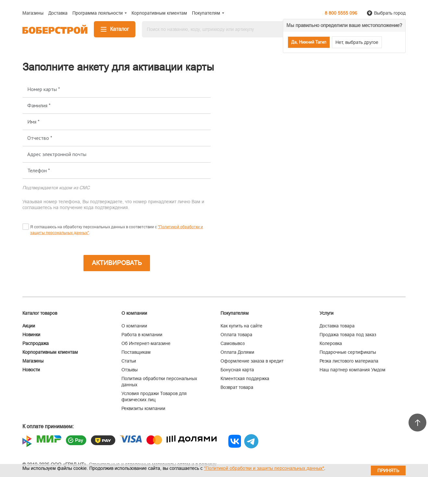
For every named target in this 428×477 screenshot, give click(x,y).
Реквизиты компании (143, 408)
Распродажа (35, 343)
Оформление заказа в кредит (251, 361)
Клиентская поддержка (244, 378)
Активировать (117, 262)
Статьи (128, 361)
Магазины (33, 361)
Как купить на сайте (241, 325)
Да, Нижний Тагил (308, 42)
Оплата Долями (237, 352)
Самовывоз (232, 343)
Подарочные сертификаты (348, 352)
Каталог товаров (39, 313)
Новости (31, 369)
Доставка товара (337, 325)
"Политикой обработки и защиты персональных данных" (264, 468)
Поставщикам (136, 352)
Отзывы (129, 369)
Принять (388, 470)
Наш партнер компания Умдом (352, 369)
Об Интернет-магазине (145, 343)
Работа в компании (141, 334)
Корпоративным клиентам (50, 352)
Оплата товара (236, 334)
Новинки (31, 334)
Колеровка (331, 343)
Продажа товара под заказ (348, 334)
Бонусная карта (237, 369)
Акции (28, 325)
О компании (134, 325)
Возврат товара (236, 387)
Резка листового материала (349, 361)
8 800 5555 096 (341, 13)
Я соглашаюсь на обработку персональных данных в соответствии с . (116, 230)
